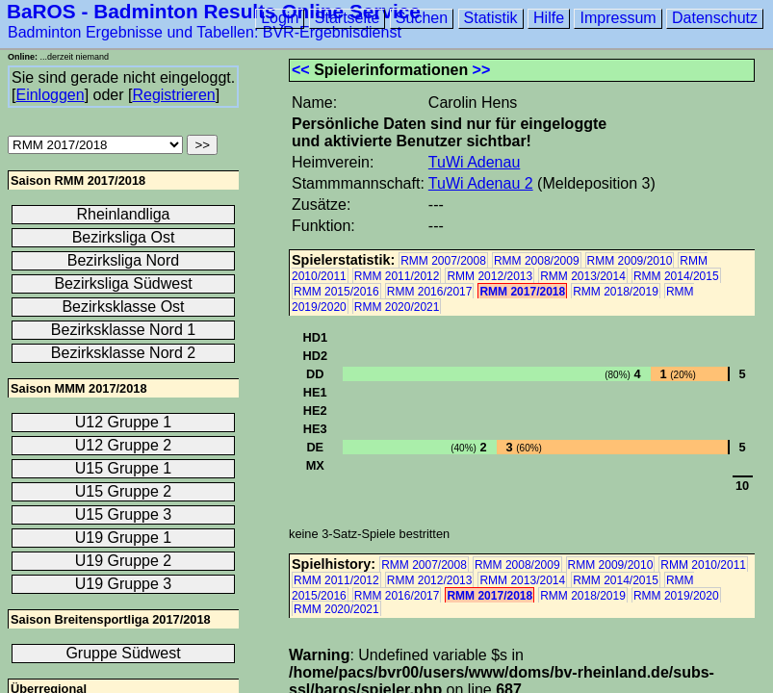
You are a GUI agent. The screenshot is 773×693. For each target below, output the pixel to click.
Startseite (347, 18)
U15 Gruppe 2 (123, 491)
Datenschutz (715, 18)
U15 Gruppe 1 (123, 468)
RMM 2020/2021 (397, 307)
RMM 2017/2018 (522, 291)
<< (301, 70)
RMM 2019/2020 (676, 596)
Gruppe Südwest (122, 653)
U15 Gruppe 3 (123, 514)
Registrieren (173, 95)
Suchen (422, 18)
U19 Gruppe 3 (123, 584)
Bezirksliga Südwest (123, 283)
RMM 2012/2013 (489, 276)
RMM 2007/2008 (443, 261)
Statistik (491, 18)
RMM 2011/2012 (397, 276)
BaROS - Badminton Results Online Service (214, 11)
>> (482, 70)
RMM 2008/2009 (537, 261)
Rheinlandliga (123, 214)
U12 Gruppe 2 (123, 445)
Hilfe (548, 18)
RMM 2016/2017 (430, 291)
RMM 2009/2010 (630, 261)
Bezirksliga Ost (123, 237)
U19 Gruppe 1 (123, 537)
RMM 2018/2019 (615, 291)
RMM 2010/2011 (703, 565)
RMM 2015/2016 (336, 291)
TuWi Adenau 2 (480, 183)
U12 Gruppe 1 (123, 422)
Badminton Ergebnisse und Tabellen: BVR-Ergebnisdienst (204, 32)
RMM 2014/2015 (676, 276)
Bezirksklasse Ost (123, 306)
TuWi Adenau (474, 162)
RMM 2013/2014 (583, 276)
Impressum (618, 18)
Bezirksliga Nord (123, 260)
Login (279, 18)
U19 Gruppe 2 (123, 560)
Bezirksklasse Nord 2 (123, 353)
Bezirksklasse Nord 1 (123, 329)
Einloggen (49, 95)
